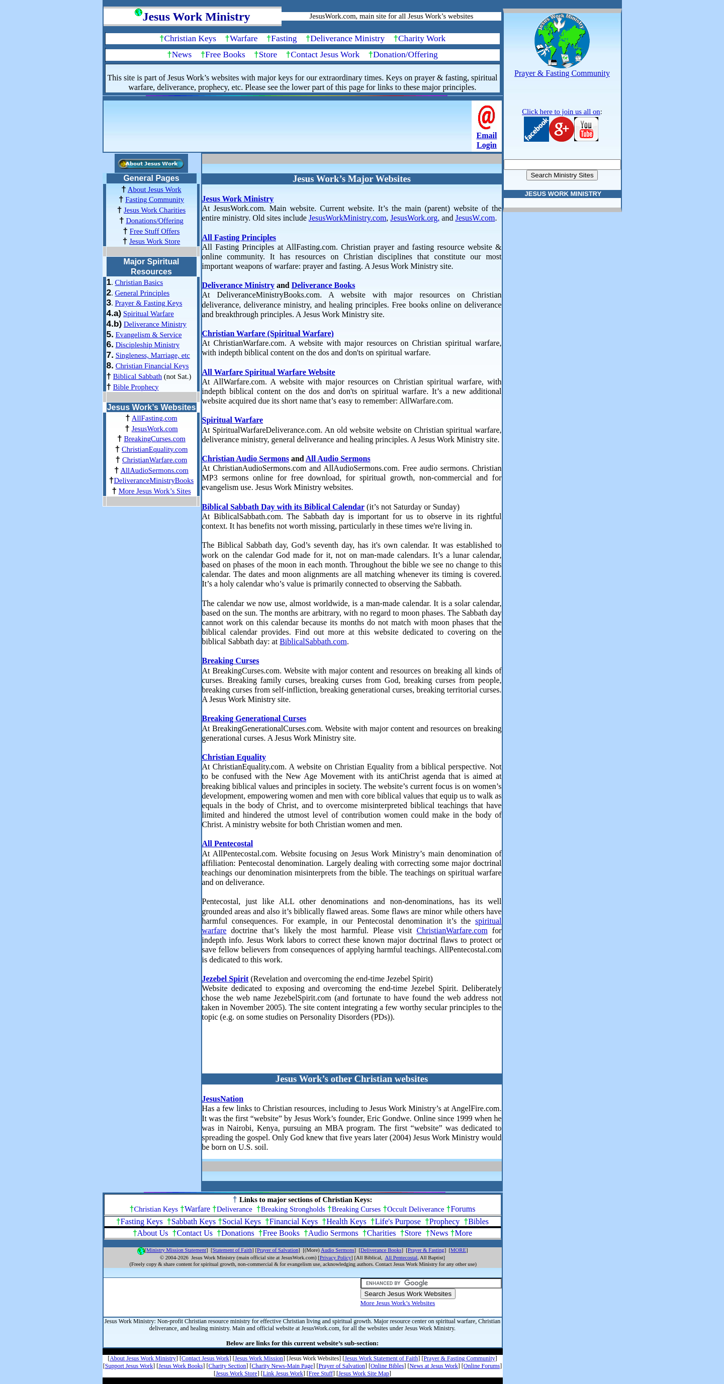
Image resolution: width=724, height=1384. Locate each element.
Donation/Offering (405, 54)
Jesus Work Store (154, 241)
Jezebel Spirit (225, 978)
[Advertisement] (289, 129)
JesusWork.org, (414, 218)
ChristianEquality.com (155, 449)
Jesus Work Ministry (238, 198)
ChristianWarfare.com (154, 460)
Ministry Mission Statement (176, 1250)
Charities (381, 1233)
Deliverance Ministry (347, 38)
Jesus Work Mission (259, 1358)
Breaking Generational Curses (254, 718)
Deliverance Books (323, 285)
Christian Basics (139, 282)
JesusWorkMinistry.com (348, 218)
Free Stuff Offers (155, 231)
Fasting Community (154, 199)
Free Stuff (321, 1373)
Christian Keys (190, 38)
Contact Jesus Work (325, 54)
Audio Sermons (333, 1233)
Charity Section (227, 1365)
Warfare (243, 38)
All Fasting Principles (239, 237)
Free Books (225, 54)
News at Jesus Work (433, 1365)
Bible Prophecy (136, 387)
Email (487, 135)
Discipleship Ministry (147, 345)
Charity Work (421, 38)
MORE (458, 1250)
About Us (152, 1233)
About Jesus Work (155, 189)
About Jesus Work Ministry (143, 1358)
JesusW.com (475, 218)
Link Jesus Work (283, 1373)
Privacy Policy (335, 1257)
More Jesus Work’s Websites (397, 1303)
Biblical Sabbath (137, 376)
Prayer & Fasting (426, 1250)
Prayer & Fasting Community (459, 1358)
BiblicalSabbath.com (313, 641)
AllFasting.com (154, 418)
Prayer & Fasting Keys (148, 303)
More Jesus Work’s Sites (155, 491)
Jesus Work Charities (155, 210)
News (182, 54)
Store (268, 54)
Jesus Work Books (180, 1365)
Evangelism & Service (149, 335)
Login (487, 145)
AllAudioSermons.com (154, 470)
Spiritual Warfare (148, 314)
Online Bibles (387, 1365)
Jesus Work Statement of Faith (381, 1358)
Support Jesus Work (129, 1365)
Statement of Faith (232, 1250)
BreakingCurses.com (155, 439)
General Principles (142, 293)
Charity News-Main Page (282, 1365)
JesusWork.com (155, 429)
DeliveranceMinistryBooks (154, 480)
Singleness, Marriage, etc (153, 355)
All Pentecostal (227, 843)
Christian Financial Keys (152, 366)
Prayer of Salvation (277, 1250)
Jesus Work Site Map (363, 1373)
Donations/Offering (155, 221)
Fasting (284, 38)
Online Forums (482, 1365)
